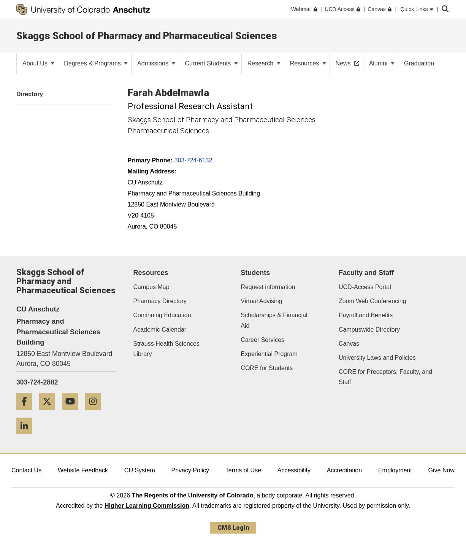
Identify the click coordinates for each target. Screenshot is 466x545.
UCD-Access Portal (365, 287)
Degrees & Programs (96, 63)
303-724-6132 (193, 160)
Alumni (382, 63)
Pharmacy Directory (160, 301)
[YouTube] (73, 413)
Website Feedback (83, 470)
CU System (139, 470)
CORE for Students (267, 368)
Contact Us (26, 470)
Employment (395, 470)
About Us (38, 63)
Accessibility (294, 470)
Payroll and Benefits (366, 315)
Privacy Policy (190, 470)
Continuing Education (162, 315)
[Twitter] (49, 413)
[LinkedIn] (27, 437)
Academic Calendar (160, 329)
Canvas (349, 343)
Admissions (156, 63)
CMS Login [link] (233, 527)
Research (264, 63)
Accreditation (344, 470)
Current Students (211, 63)
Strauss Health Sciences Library (166, 348)
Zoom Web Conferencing (372, 301)
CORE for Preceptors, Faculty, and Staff (385, 377)
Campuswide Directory (369, 329)
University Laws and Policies (377, 357)
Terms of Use (243, 470)
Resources (308, 63)
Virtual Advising (261, 301)
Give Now (441, 470)
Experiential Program (269, 354)
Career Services (262, 340)
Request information (268, 287)
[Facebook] (27, 413)
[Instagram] (95, 413)
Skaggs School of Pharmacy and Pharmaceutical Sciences (146, 35)
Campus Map (151, 287)
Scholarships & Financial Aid (274, 320)
